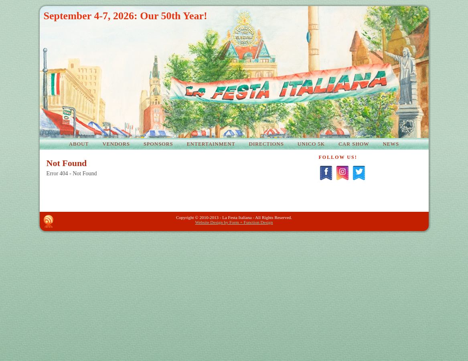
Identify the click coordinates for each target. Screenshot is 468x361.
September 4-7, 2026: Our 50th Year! (125, 16)
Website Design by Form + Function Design (234, 222)
